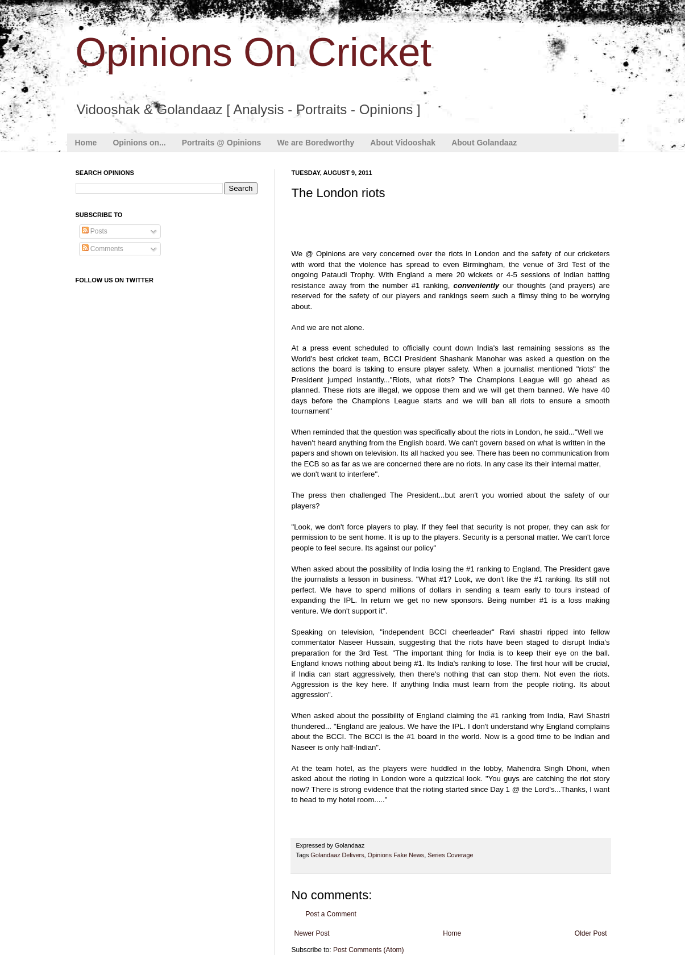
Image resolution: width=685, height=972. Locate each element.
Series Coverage (450, 855)
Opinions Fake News (396, 855)
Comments (102, 249)
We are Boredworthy (315, 142)
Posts (94, 231)
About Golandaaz (484, 142)
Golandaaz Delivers (337, 855)
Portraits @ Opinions (221, 142)
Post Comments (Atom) (368, 950)
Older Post (591, 933)
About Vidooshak (402, 142)
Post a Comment (331, 914)
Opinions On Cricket (253, 52)
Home (86, 142)
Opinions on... (139, 142)
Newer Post (312, 933)
